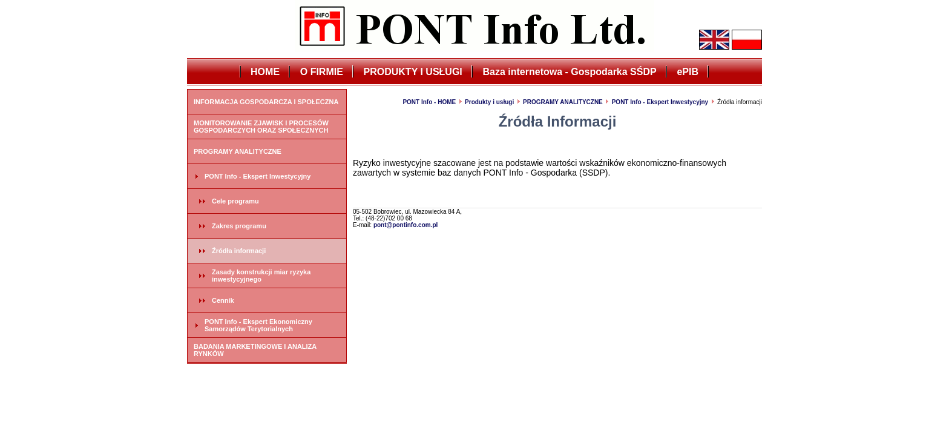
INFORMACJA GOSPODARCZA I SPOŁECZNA (266, 101)
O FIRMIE (321, 72)
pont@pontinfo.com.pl (405, 225)
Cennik (223, 300)
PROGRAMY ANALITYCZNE (237, 151)
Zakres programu (239, 226)
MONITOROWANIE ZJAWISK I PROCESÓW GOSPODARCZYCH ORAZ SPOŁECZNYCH (261, 126)
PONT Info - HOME (429, 102)
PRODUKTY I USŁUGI (413, 72)
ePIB (687, 72)
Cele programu (235, 201)
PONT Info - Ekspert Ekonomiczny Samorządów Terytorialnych (258, 325)
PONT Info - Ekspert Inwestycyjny (257, 176)
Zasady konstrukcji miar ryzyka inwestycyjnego (261, 275)
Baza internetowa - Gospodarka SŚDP (570, 72)
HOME (265, 72)
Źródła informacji (239, 250)
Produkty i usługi (489, 102)
